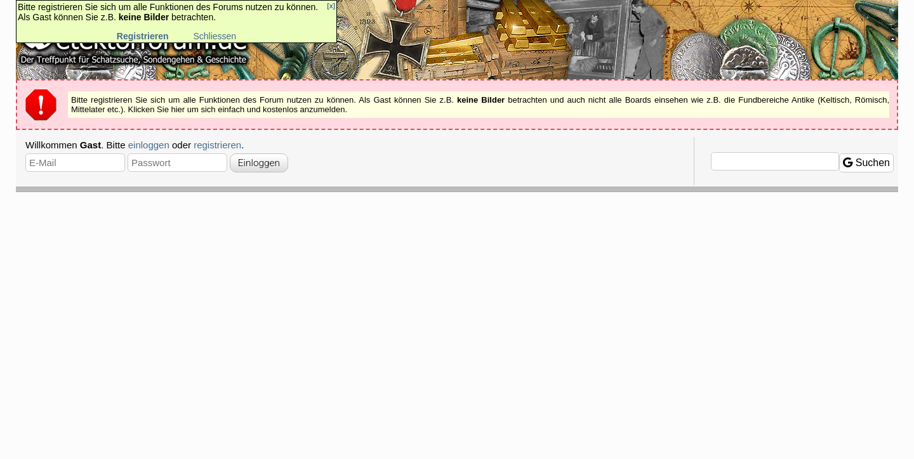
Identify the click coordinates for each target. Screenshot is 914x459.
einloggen (148, 144)
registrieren (217, 144)
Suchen (866, 162)
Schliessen (214, 36)
